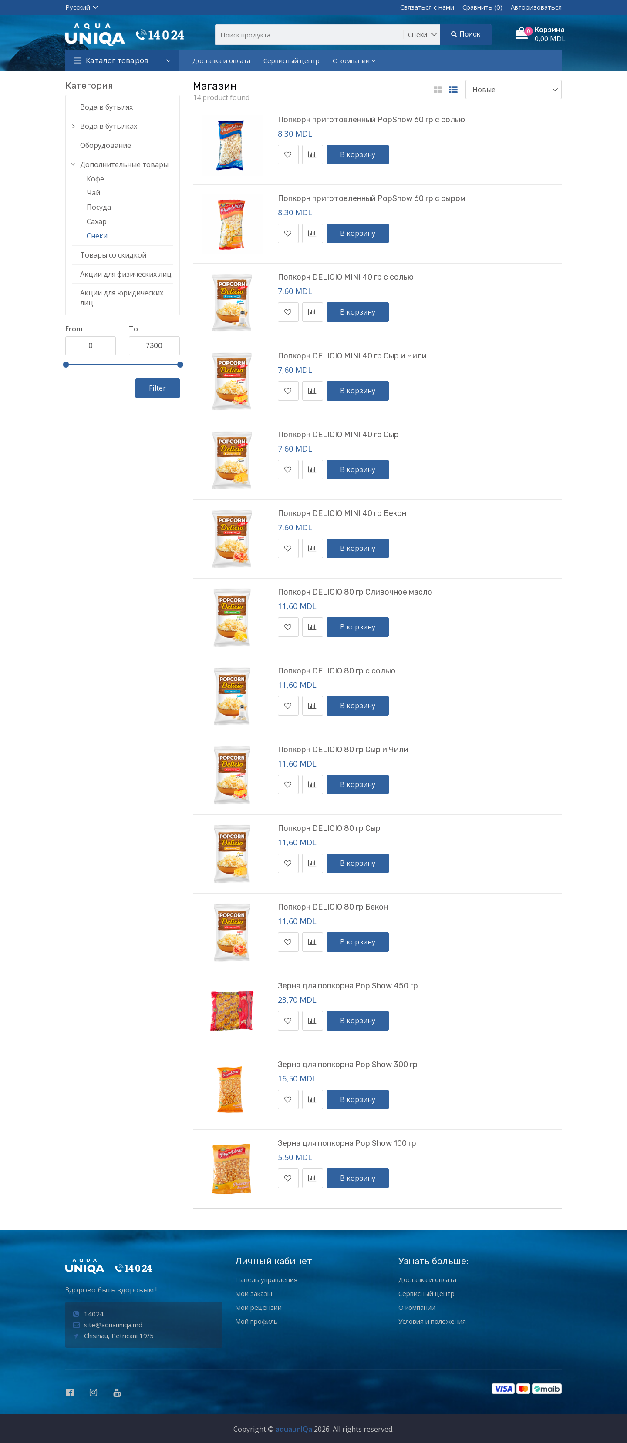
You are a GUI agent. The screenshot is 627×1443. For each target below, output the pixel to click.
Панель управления (266, 1279)
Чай (93, 193)
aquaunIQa (294, 1429)
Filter (157, 388)
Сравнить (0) (482, 7)
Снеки (97, 236)
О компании (354, 60)
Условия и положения (432, 1321)
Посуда (99, 207)
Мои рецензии (258, 1307)
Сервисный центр (291, 60)
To (133, 329)
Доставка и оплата (221, 60)
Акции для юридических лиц (121, 298)
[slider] (66, 365)
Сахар (97, 221)
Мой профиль (256, 1321)
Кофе (95, 179)
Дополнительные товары (124, 164)
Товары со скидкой (113, 255)
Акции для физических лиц (126, 274)
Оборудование (105, 145)
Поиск (465, 34)
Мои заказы (253, 1293)
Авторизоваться (536, 7)
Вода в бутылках (108, 126)
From (73, 329)
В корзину (358, 154)
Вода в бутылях (106, 107)
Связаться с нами (427, 7)
